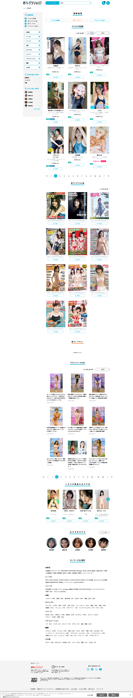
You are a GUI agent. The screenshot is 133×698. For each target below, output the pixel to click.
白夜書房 (74, 573)
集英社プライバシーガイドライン (45, 689)
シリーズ (28, 41)
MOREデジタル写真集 (86, 580)
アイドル (62, 631)
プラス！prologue (63, 589)
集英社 (93, 571)
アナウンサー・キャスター (80, 633)
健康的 (50, 608)
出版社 (28, 32)
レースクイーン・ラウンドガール (58, 633)
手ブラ (50, 642)
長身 (102, 605)
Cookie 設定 (74, 689)
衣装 (27, 45)
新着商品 (27, 77)
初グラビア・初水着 (63, 642)
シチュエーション (31, 58)
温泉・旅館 (86, 624)
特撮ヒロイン (52, 635)
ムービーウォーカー (88, 573)
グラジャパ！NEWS (33, 26)
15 (98, 477)
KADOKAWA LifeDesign (75, 571)
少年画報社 (49, 573)
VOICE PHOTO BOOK (84, 589)
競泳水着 (69, 598)
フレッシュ (60, 608)
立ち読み (55, 77)
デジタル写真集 (32, 18)
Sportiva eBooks (78, 582)
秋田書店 (48, 571)
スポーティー (72, 608)
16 (103, 477)
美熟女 (70, 615)
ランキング (27, 80)
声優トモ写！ (49, 591)
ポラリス (56, 591)
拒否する (102, 695)
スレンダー (52, 605)
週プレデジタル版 (32, 21)
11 (99, 176)
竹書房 (54, 573)
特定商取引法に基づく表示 (62, 689)
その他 (28, 67)
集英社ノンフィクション (66, 582)
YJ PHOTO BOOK (63, 580)
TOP (24, 8)
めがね (79, 598)
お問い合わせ (91, 689)
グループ (66, 624)
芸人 (73, 635)
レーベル (28, 36)
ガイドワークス (55, 571)
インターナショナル (87, 608)
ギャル (99, 608)
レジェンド (63, 635)
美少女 (50, 615)
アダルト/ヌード (93, 635)
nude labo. (63, 591)
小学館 (105, 571)
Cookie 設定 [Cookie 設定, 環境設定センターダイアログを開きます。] (90, 695)
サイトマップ (99, 689)
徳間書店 (59, 573)
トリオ (57, 624)
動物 (84, 642)
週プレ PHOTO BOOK (52, 580)
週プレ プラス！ (32, 23)
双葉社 (80, 573)
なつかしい (81, 615)
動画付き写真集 (73, 589)
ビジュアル (29, 50)
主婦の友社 (99, 571)
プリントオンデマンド (97, 589)
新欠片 (65, 573)
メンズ (75, 642)
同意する (114, 695)
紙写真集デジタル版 (51, 589)
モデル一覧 (36, 109)
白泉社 (69, 573)
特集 (26, 83)
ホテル (76, 624)
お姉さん (60, 615)
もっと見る (104, 532)
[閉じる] (130, 695)
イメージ (28, 54)
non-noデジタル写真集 (99, 580)
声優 (89, 631)
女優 (71, 631)
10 (95, 176)
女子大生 (98, 631)
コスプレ (51, 598)
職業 (27, 63)
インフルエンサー (98, 633)
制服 (60, 598)
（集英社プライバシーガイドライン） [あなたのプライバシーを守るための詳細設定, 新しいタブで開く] (10, 696)
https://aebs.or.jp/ (44, 680)
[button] (108, 499)
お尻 (71, 605)
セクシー (104, 615)
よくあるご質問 (82, 689)
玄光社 (84, 571)
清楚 (49, 617)
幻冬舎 (89, 571)
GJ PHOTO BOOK (74, 580)
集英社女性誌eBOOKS (52, 582)
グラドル (51, 631)
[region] (66, 695)
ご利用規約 (33, 689)
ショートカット (82, 605)
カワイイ (92, 615)
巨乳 (62, 605)
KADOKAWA (64, 571)
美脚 (93, 605)
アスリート (83, 635)
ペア (49, 624)
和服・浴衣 (89, 598)
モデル (80, 631)
